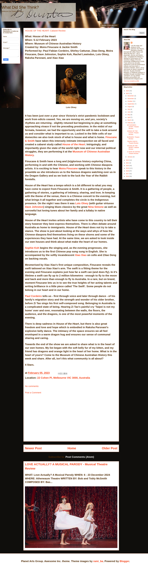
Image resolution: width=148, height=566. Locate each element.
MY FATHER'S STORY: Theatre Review (133, 126)
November (130, 98)
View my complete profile (131, 81)
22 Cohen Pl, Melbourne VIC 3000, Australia (63, 377)
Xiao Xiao (81, 255)
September (131, 104)
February (130, 122)
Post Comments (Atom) (80, 456)
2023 (127, 93)
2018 (127, 171)
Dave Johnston (34, 206)
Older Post (109, 448)
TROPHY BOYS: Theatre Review (132, 142)
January (130, 157)
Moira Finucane (68, 168)
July (128, 109)
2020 (127, 165)
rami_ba (98, 561)
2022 (127, 160)
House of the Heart (73, 144)
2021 (127, 163)
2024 (127, 91)
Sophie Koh (32, 247)
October (130, 101)
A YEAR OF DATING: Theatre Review (133, 152)
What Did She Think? (20, 7)
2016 (127, 176)
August (129, 106)
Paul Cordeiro (33, 296)
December (130, 96)
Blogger (124, 561)
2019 (127, 168)
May (128, 114)
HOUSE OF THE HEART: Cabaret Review (133, 147)
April (129, 117)
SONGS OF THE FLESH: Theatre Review (133, 132)
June (129, 112)
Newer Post (33, 448)
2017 (127, 173)
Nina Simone (96, 206)
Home (71, 448)
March (129, 120)
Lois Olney (81, 203)
